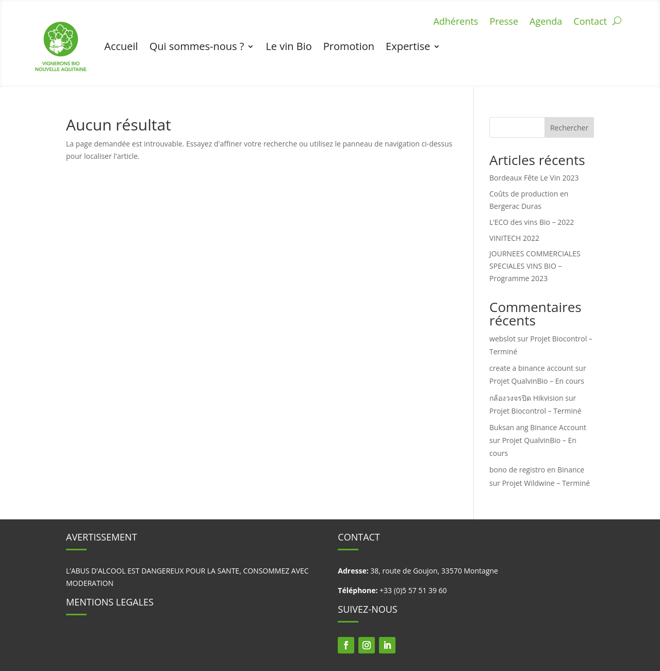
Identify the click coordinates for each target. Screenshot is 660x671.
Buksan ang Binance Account (537, 427)
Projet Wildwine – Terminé (546, 483)
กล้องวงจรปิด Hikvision (526, 398)
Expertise (408, 46)
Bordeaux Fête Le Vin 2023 (534, 178)
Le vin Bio (288, 46)
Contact (590, 22)
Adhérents (455, 22)
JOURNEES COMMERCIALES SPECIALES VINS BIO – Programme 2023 (535, 266)
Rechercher (569, 128)
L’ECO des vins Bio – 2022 (531, 222)
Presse (503, 22)
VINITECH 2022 (514, 238)
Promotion (348, 46)
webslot (502, 338)
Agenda (546, 22)
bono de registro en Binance (536, 469)
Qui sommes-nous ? (197, 46)
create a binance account (531, 368)
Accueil (121, 46)
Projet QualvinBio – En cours (536, 381)
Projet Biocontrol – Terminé (535, 411)
